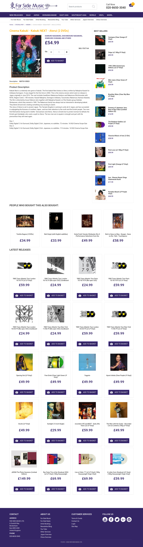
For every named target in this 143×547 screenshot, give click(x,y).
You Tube (64, 20)
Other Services (75, 20)
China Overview (101, 20)
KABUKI (28, 24)
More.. (110, 15)
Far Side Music (16, 20)
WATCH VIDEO (24, 81)
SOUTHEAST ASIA (79, 15)
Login (73, 524)
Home (11, 24)
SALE (28, 15)
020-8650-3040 (14, 536)
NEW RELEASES (16, 15)
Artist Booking (40, 20)
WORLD (92, 15)
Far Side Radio (28, 20)
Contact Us (75, 521)
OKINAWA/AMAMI (49, 15)
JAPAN (36, 15)
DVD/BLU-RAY (19, 24)
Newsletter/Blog (53, 20)
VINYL (101, 15)
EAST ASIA (64, 15)
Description (13, 81)
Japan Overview (88, 20)
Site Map (75, 526)
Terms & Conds (77, 518)
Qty (46, 52)
